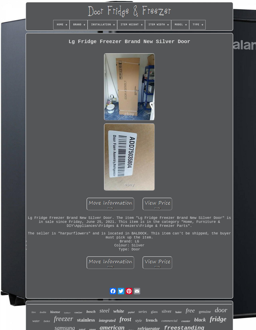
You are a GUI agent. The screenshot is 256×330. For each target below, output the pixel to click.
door (221, 310)
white (118, 311)
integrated (107, 320)
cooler (79, 312)
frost (125, 319)
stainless (86, 320)
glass (154, 312)
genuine (205, 311)
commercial (169, 321)
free (190, 310)
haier (178, 312)
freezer (63, 319)
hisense (55, 312)
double (43, 312)
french (151, 320)
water (36, 321)
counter (185, 321)
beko (47, 321)
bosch (90, 311)
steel (104, 311)
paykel (131, 312)
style (138, 321)
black (200, 320)
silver (166, 311)
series (142, 312)
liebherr (67, 313)
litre (34, 312)
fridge (218, 319)
